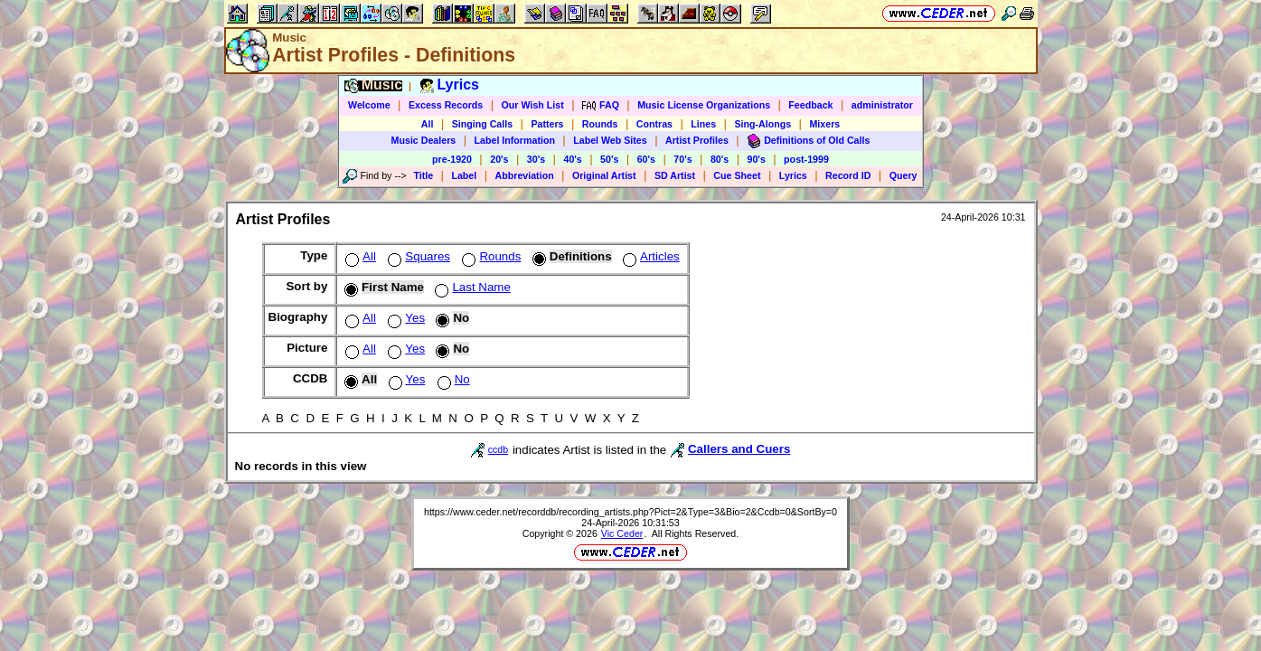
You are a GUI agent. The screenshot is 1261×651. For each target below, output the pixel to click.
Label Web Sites (610, 140)
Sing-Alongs (762, 123)
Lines (703, 123)
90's (757, 159)
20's (499, 159)
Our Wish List (533, 104)
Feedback (810, 104)
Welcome (369, 104)
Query (903, 175)
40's (572, 159)
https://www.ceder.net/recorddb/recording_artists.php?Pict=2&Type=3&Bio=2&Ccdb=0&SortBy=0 (630, 511)
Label (463, 175)
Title (423, 175)
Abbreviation (524, 175)
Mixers (824, 123)
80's (719, 159)
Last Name (470, 287)
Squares (417, 256)
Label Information (515, 140)
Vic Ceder (622, 533)
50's (609, 159)
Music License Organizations (703, 104)
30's (536, 159)
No (452, 379)
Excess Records (446, 104)
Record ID (847, 175)
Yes (404, 318)
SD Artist (674, 175)
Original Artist (604, 175)
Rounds (600, 123)
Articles (649, 256)
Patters (547, 123)
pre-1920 (452, 159)
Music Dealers (423, 140)
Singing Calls (482, 123)
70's (682, 159)
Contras (654, 123)
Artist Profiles (697, 140)
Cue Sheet (736, 175)
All (427, 123)
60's (646, 159)
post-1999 (806, 159)
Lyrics (793, 175)
